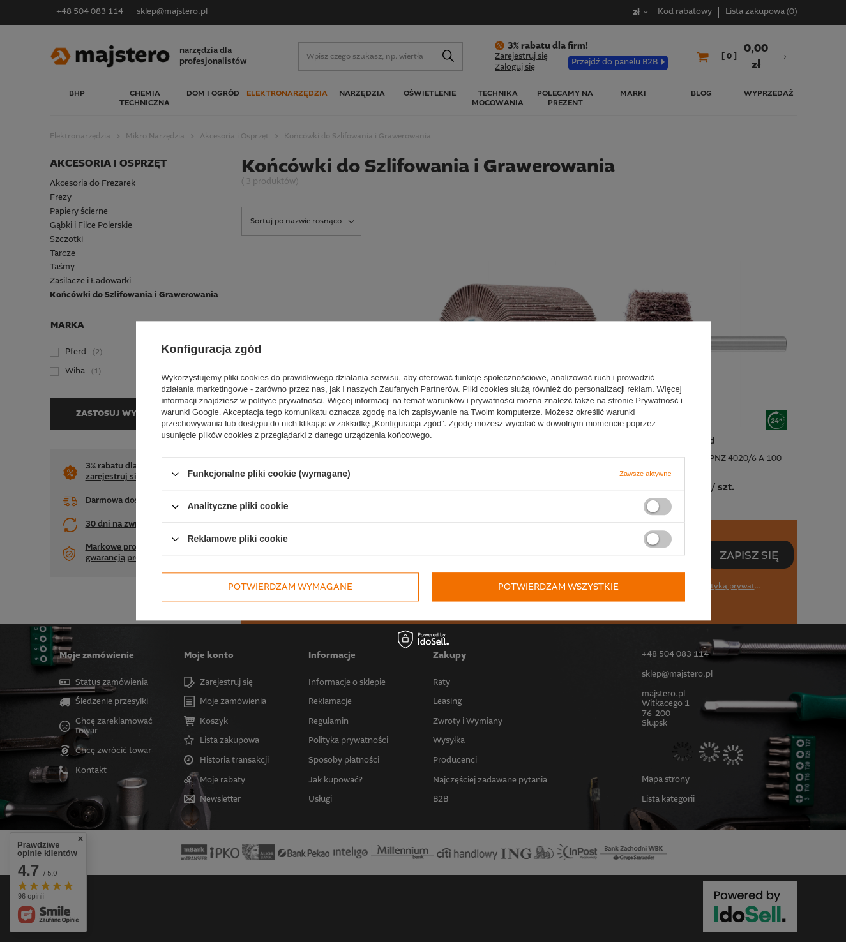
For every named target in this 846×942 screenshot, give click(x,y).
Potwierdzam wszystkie (558, 587)
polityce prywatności (285, 400)
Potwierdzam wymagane (290, 587)
